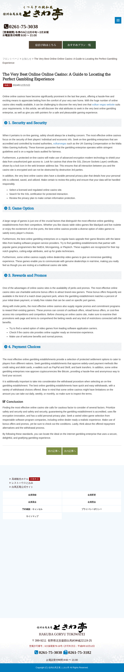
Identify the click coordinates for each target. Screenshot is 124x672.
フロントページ (11, 58)
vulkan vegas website (103, 104)
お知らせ (26, 58)
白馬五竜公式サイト (22, 487)
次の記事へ (70, 451)
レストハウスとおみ (22, 482)
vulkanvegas (59, 143)
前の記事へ (54, 451)
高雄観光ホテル (20, 479)
